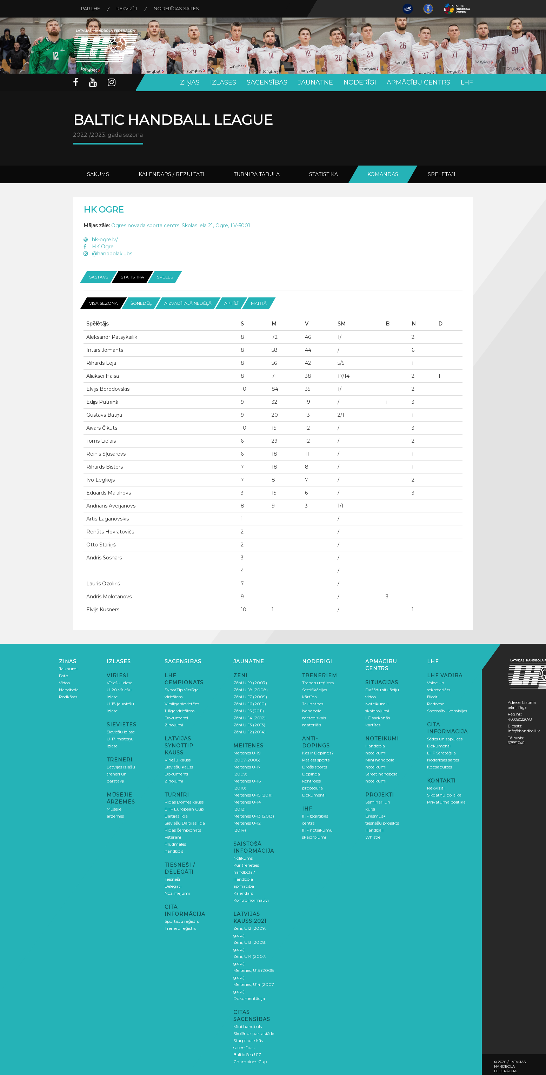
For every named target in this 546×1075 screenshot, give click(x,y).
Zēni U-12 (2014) (249, 731)
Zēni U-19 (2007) (250, 682)
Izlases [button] (223, 82)
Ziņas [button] (190, 82)
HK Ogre (99, 246)
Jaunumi (68, 668)
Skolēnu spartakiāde (253, 1033)
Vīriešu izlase (119, 682)
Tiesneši (172, 878)
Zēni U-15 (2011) (248, 710)
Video (64, 682)
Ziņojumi (174, 724)
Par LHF (91, 9)
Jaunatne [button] (315, 82)
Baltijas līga (176, 815)
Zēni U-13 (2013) (249, 724)
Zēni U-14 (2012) (249, 717)
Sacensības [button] (267, 82)
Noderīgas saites (179, 9)
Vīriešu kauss (178, 759)
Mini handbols (247, 1026)
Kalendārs (243, 892)
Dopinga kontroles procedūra (312, 780)
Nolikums (243, 857)
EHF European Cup (184, 808)
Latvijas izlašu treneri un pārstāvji (121, 773)
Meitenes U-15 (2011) (253, 794)
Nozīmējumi (177, 892)
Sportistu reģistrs (182, 920)
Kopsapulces (439, 766)
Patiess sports (315, 759)
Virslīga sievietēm (182, 703)
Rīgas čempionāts (183, 829)
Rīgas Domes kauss (184, 801)
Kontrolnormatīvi (251, 899)
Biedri (433, 696)
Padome (435, 703)
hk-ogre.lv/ (101, 239)
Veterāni (173, 836)
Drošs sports (314, 766)
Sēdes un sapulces (444, 738)
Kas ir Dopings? (318, 752)
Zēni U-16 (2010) (249, 703)
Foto (63, 675)
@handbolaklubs (108, 253)
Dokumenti (176, 717)
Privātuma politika (446, 801)
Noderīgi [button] (360, 82)
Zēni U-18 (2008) (250, 689)
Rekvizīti (128, 9)
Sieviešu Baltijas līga (185, 822)
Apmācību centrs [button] (418, 82)
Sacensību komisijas (447, 710)
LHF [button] (467, 82)
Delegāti (173, 885)
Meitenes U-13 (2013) (253, 815)
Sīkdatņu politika (444, 794)
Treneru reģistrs (180, 927)
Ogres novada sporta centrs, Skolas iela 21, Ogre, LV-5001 (180, 225)
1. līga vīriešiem (180, 710)
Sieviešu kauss (179, 766)
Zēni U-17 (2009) (250, 696)
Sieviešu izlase (121, 731)
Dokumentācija (249, 998)
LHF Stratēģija (441, 752)
